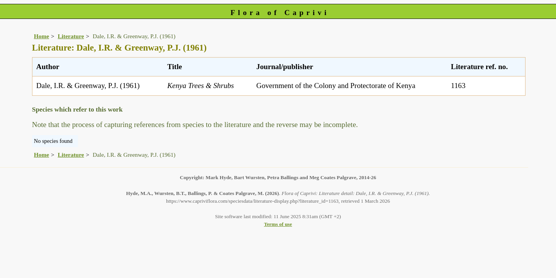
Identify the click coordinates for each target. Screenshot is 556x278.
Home (41, 36)
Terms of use (278, 224)
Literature (71, 36)
